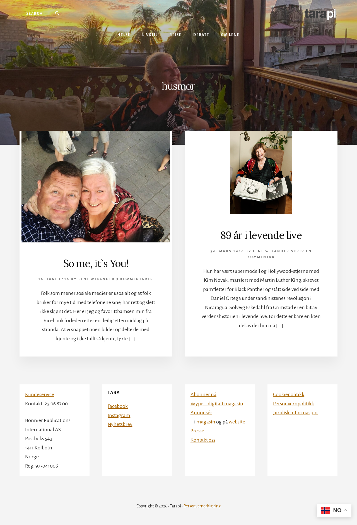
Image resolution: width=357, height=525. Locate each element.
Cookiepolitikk (288, 394)
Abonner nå (203, 394)
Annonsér (201, 412)
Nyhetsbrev (120, 424)
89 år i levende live (261, 235)
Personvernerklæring (202, 506)
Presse (197, 431)
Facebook (118, 406)
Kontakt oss (202, 440)
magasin (206, 422)
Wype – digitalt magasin (216, 403)
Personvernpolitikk (293, 403)
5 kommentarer (134, 279)
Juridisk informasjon (295, 412)
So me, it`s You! (95, 263)
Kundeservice (39, 394)
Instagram (119, 415)
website (237, 422)
